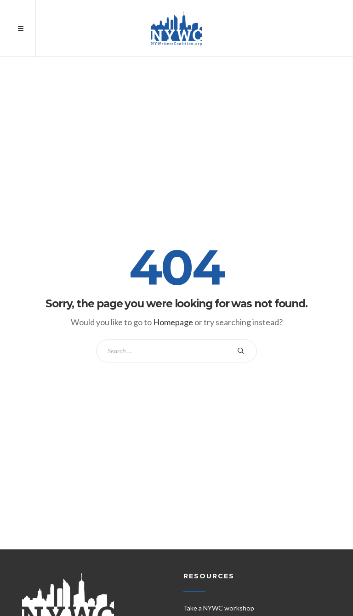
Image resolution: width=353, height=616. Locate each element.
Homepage (173, 322)
